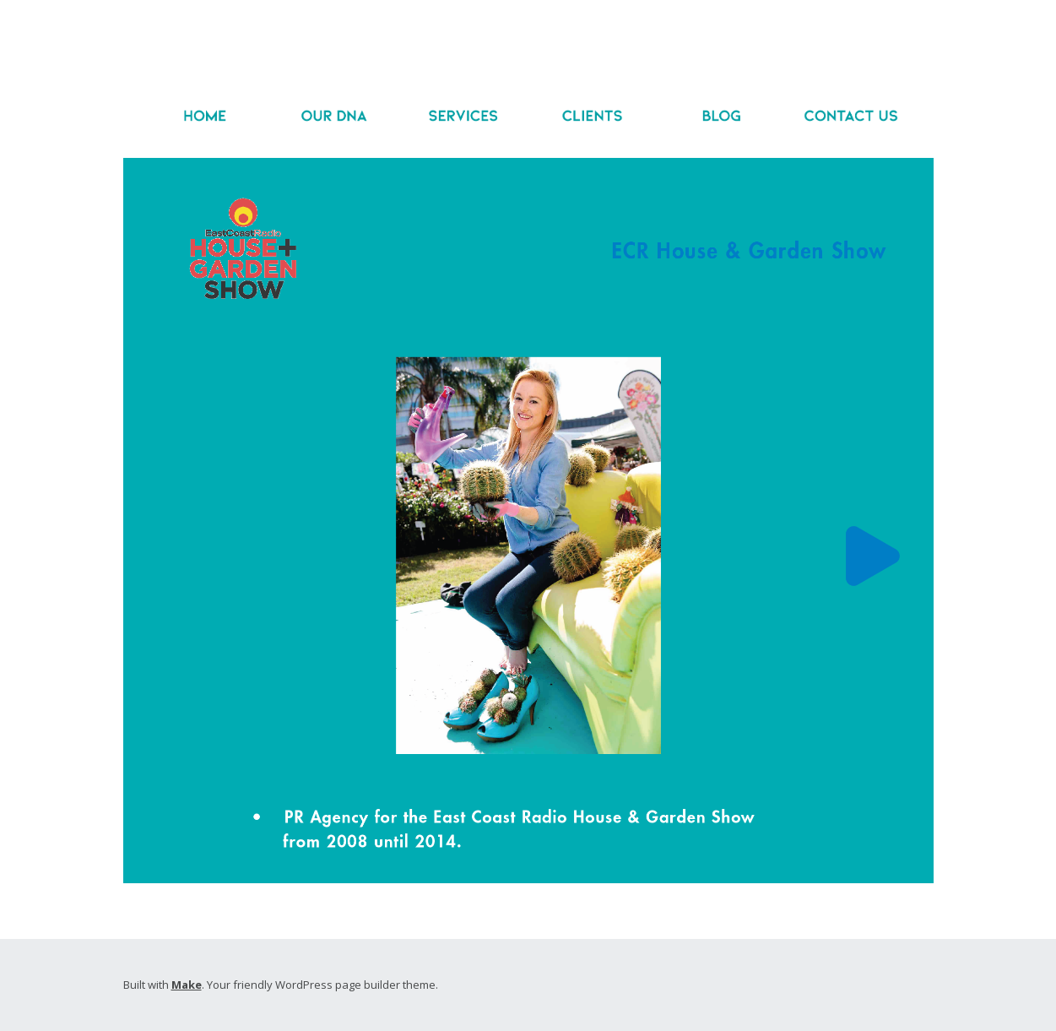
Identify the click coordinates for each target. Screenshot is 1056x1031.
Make (186, 984)
